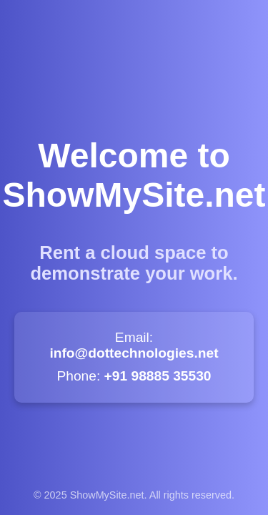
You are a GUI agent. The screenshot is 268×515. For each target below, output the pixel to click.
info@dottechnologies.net (133, 352)
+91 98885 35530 (158, 375)
